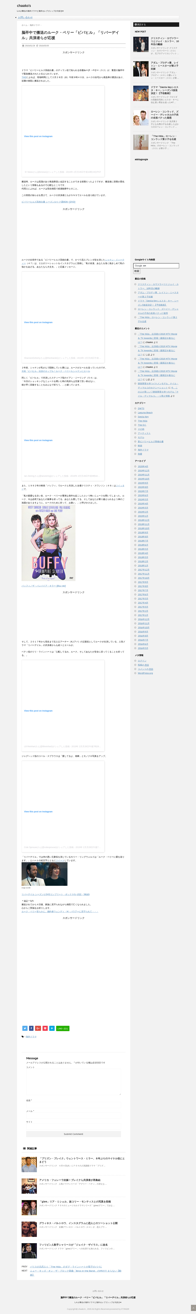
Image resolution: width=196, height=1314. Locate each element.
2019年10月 (143, 478)
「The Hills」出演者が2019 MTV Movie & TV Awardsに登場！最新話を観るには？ (157, 338)
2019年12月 (143, 470)
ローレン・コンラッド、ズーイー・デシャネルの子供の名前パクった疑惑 (164, 114)
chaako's (24, 6)
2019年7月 (143, 491)
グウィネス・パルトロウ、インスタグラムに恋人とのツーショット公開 (78, 1223)
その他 (141, 429)
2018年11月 (143, 524)
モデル (141, 437)
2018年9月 (143, 532)
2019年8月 (143, 487)
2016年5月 (143, 648)
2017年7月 (143, 590)
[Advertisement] (77, 61)
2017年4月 (143, 602)
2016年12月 (143, 619)
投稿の (143, 665)
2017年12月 (143, 569)
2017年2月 (143, 611)
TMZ (24, 77)
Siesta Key (143, 416)
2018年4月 (143, 553)
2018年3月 (143, 557)
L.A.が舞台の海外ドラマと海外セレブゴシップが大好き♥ (98, 1302)
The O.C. (142, 425)
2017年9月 (143, 582)
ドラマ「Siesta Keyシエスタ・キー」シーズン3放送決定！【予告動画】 (164, 90)
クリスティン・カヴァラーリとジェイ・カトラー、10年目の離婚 (165, 41)
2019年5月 (143, 499)
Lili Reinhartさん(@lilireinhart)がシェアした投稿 (47, 746)
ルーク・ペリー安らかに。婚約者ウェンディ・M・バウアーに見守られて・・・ (60, 911)
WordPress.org (145, 673)
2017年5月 (143, 598)
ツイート (60, 860)
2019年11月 (143, 474)
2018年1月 (143, 565)
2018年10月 (143, 528)
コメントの (145, 669)
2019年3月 (143, 507)
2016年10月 (143, 627)
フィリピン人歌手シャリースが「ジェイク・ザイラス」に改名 (73, 1244)
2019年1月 (143, 516)
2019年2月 (143, 512)
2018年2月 (143, 561)
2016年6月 (143, 644)
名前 (29, 1100)
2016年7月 (143, 640)
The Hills (142, 420)
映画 (140, 445)
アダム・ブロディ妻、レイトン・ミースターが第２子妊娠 (164, 65)
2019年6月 (143, 495)
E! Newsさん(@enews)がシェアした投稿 (44, 172)
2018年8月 (143, 536)
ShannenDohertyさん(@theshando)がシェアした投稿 (49, 358)
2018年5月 (143, 549)
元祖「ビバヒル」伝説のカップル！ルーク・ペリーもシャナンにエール (56, 371)
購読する (140, 24)
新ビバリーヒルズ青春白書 (151, 441)
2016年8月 (143, 635)
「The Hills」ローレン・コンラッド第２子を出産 (164, 138)
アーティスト (144, 433)
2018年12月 (143, 520)
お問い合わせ (25, 17)
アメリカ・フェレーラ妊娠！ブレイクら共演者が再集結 (69, 1180)
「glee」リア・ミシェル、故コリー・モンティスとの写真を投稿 (75, 1201)
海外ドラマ (31, 1036)
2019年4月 (143, 503)
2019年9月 (143, 483)
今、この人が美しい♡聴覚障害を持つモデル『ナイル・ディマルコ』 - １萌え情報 (158, 391)
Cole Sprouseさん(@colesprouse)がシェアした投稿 (49, 847)
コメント (30, 1067)
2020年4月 (143, 466)
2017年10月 (143, 578)
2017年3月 (143, 607)
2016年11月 (143, 623)
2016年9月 (143, 631)
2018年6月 (143, 545)
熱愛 (140, 454)
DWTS (141, 408)
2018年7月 (143, 540)
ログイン (142, 660)
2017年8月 (143, 586)
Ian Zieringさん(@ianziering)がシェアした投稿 (46, 476)
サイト (29, 1121)
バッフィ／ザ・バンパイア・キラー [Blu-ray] (44, 585)
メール (30, 1111)
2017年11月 (143, 573)
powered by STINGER (119, 1309)
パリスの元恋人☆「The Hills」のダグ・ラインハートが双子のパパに (66, 1266)
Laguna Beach (145, 412)
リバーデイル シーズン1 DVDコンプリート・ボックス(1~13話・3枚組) (56, 894)
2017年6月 (143, 594)
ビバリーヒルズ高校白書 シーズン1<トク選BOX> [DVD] (48, 201)
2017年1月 (143, 615)
